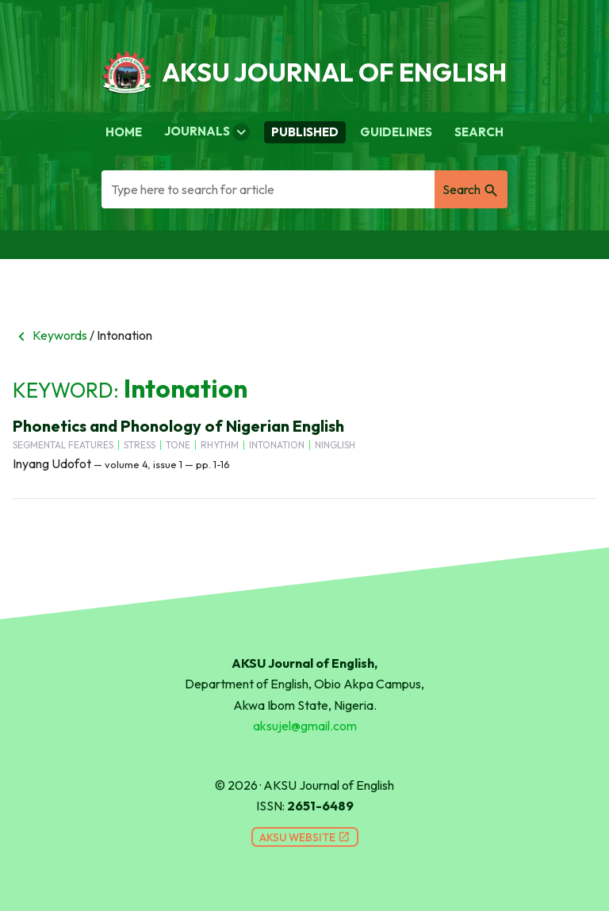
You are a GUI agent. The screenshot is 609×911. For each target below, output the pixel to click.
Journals (207, 132)
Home (123, 131)
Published (305, 131)
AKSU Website (304, 837)
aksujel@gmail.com (305, 726)
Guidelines (396, 131)
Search (479, 131)
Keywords (50, 335)
